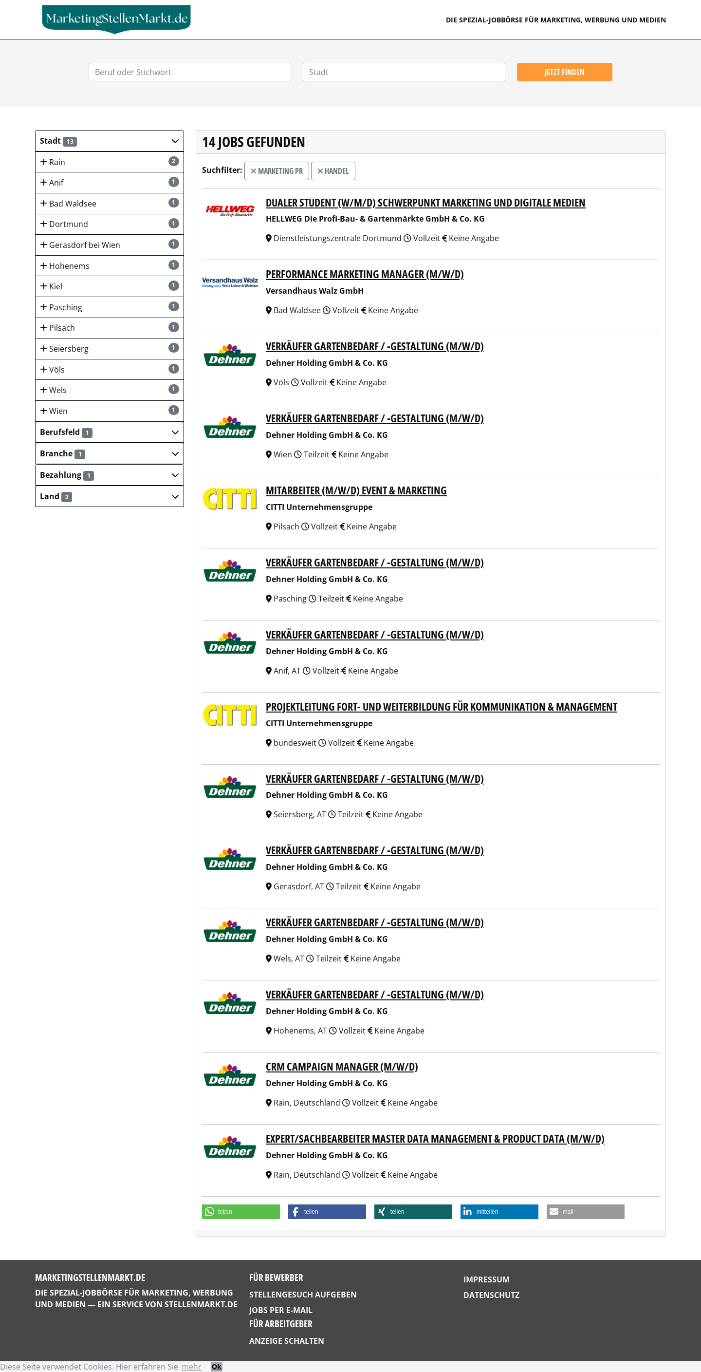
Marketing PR (277, 171)
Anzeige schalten (286, 1340)
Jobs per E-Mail (281, 1310)
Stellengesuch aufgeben (303, 1294)
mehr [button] (192, 1366)
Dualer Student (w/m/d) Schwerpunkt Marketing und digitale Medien (426, 202)
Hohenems (109, 265)
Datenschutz (491, 1295)
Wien (109, 410)
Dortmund (109, 223)
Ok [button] (216, 1366)
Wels (109, 389)
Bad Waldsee (109, 203)
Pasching (109, 307)
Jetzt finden (565, 72)
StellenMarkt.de (201, 1304)
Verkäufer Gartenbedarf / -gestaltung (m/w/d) (375, 346)
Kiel (109, 286)
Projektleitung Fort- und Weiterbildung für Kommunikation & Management (441, 706)
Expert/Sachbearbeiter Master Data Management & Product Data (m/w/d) (435, 1138)
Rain (109, 162)
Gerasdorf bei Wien (109, 244)
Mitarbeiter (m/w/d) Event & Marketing (356, 490)
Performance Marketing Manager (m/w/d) (365, 274)
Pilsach (109, 327)
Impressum (486, 1279)
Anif (109, 182)
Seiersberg (109, 348)
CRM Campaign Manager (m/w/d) (342, 1066)
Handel (333, 171)
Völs (109, 369)
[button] (109, 140)
